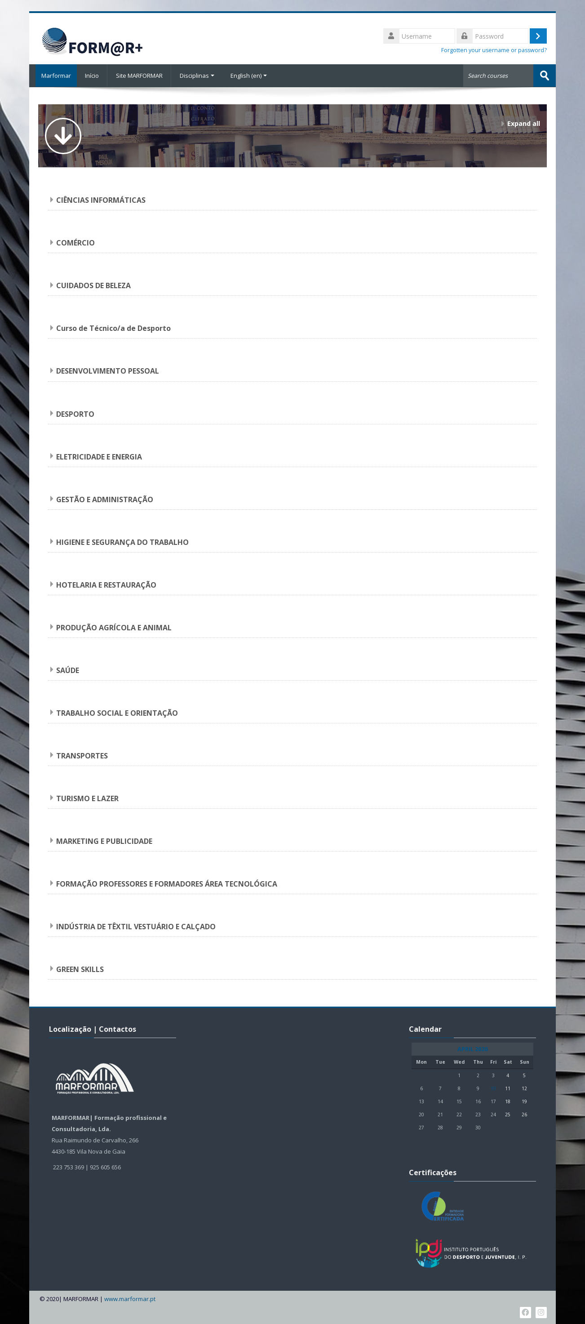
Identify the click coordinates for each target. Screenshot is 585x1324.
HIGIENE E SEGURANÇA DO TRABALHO (122, 541)
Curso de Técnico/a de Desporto (113, 328)
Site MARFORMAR (139, 75)
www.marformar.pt (129, 1298)
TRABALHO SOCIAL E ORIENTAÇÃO (117, 712)
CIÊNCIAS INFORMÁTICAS (101, 200)
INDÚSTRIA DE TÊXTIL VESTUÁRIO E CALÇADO (136, 926)
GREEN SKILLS (80, 969)
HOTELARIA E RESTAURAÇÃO (106, 584)
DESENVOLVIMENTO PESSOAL (107, 370)
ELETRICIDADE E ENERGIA (99, 456)
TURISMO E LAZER (87, 797)
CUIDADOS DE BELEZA (93, 285)
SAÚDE (67, 669)
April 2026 (472, 1049)
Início (92, 75)
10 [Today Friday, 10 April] (493, 1088)
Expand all (523, 123)
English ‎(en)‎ (248, 75)
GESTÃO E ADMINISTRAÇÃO (104, 499)
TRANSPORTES (82, 755)
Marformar (53, 75)
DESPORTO (75, 413)
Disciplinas (197, 75)
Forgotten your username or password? (494, 50)
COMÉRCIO (75, 242)
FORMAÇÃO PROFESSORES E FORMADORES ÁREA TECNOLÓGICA (166, 883)
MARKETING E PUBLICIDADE (104, 840)
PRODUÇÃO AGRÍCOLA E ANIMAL (114, 627)
